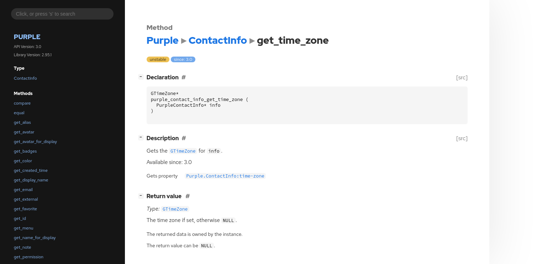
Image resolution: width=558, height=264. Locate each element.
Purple (27, 36)
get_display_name (31, 180)
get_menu (23, 228)
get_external (26, 199)
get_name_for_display (35, 238)
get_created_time (31, 170)
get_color (23, 161)
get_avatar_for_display (35, 141)
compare (22, 103)
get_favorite (25, 209)
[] (142, 77)
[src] (461, 77)
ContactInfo (25, 78)
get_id (20, 218)
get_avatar (24, 132)
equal (19, 113)
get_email (23, 189)
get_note (22, 247)
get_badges (25, 151)
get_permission (28, 257)
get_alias (22, 122)
